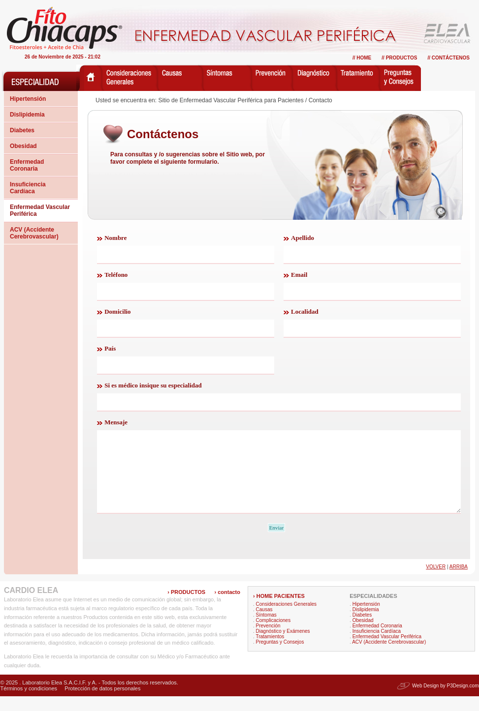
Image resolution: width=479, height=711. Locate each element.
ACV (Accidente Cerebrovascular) (34, 233)
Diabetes (22, 130)
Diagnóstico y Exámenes (283, 646)
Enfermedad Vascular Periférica (40, 210)
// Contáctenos (448, 57)
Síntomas (266, 629)
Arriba (458, 581)
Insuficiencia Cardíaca (28, 188)
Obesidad (23, 146)
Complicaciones (273, 635)
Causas (264, 624)
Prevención (268, 640)
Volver (436, 581)
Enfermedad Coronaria (27, 165)
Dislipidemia (27, 114)
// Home (361, 57)
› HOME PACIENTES (279, 611)
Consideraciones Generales (286, 619)
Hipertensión (28, 98)
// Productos (399, 57)
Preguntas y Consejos (280, 656)
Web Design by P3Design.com (445, 700)
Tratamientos (269, 651)
